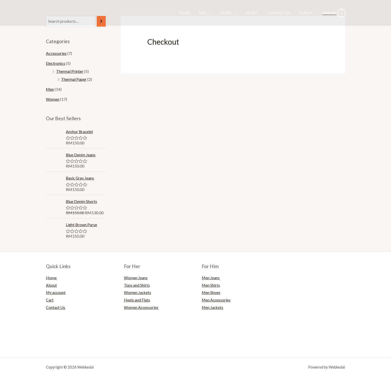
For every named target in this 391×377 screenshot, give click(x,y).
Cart (50, 299)
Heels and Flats (137, 299)
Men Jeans (211, 277)
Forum (306, 13)
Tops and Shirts (137, 285)
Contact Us (281, 13)
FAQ (210, 13)
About (255, 13)
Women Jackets (137, 292)
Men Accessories (216, 299)
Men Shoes (211, 292)
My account (56, 292)
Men (50, 89)
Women (52, 99)
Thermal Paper (74, 79)
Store (231, 13)
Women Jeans (136, 277)
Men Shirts (211, 285)
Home (193, 13)
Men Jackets (213, 307)
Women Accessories (141, 307)
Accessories (56, 53)
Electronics (55, 63)
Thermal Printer (69, 71)
